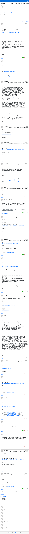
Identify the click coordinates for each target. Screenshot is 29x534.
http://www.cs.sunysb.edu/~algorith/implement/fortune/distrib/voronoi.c (13, 146)
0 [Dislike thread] (24, 57)
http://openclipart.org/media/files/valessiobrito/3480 (10, 243)
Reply (2, 58)
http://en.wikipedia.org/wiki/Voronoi (9, 71)
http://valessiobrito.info (10, 158)
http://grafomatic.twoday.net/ (11, 179)
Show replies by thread (24, 21)
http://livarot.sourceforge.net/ (6, 134)
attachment (6, 213)
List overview (2, 494)
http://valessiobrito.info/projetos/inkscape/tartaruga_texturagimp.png (13, 225)
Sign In (21, 1)
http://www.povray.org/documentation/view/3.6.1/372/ (10, 32)
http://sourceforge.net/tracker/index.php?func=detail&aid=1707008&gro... (13, 149)
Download (3, 496)
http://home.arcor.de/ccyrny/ (11, 178)
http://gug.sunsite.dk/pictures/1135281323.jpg (9, 172)
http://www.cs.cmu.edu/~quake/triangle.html (9, 97)
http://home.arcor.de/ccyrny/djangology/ (13, 181)
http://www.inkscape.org (6, 76)
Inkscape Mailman (6, 1)
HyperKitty (15, 532)
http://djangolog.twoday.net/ (11, 180)
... (2, 28)
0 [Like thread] (23, 57)
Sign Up (26, 1)
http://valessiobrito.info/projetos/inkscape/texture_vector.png (10, 12)
